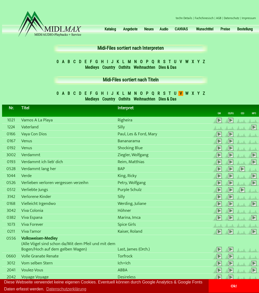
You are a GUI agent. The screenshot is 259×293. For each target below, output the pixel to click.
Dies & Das (167, 67)
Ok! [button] (234, 286)
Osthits (124, 67)
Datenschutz (231, 18)
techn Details (184, 18)
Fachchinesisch (204, 18)
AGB (218, 18)
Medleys (92, 67)
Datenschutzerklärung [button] (66, 289)
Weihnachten (144, 67)
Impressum (249, 18)
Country (108, 67)
